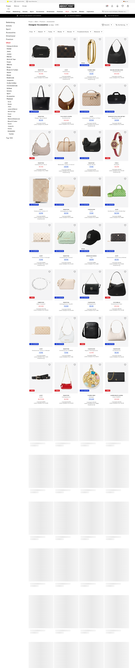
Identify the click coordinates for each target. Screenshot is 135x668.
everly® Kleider (95, 547)
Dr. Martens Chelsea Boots (75, 536)
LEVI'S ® (93, 557)
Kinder (24, 6)
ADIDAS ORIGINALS (27, 560)
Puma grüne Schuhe (73, 539)
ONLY (23, 555)
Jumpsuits (48, 539)
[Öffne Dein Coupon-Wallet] (107, 6)
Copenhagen (48, 557)
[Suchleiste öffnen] (102, 11)
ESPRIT (93, 563)
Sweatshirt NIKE (26, 547)
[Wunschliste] (123, 6)
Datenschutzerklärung (40, 458)
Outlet (9, 1)
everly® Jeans (72, 547)
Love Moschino (95, 560)
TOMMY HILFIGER (73, 563)
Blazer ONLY (48, 541)
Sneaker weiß (48, 547)
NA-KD (70, 557)
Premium (42, 21)
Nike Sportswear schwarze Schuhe (77, 541)
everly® (47, 555)
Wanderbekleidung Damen (98, 536)
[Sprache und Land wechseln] (126, 1)
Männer (16, 6)
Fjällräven (47, 566)
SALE (36, 21)
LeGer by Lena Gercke (97, 566)
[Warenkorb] (128, 6)
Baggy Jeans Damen (27, 539)
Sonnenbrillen (94, 541)
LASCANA (24, 557)
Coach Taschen (49, 544)
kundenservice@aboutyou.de (56, 459)
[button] (107, 24)
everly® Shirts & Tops (28, 544)
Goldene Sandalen (27, 536)
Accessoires (51, 21)
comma (47, 563)
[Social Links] (23, 643)
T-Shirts (24, 541)
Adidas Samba (95, 544)
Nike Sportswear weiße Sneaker (77, 544)
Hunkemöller (71, 566)
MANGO (93, 555)
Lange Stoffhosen (50, 536)
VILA (69, 555)
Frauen (8, 6)
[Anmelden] (112, 6)
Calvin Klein (71, 560)
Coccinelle (24, 566)
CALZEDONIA (48, 560)
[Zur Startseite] (66, 6)
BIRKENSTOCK (26, 563)
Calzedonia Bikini (95, 539)
